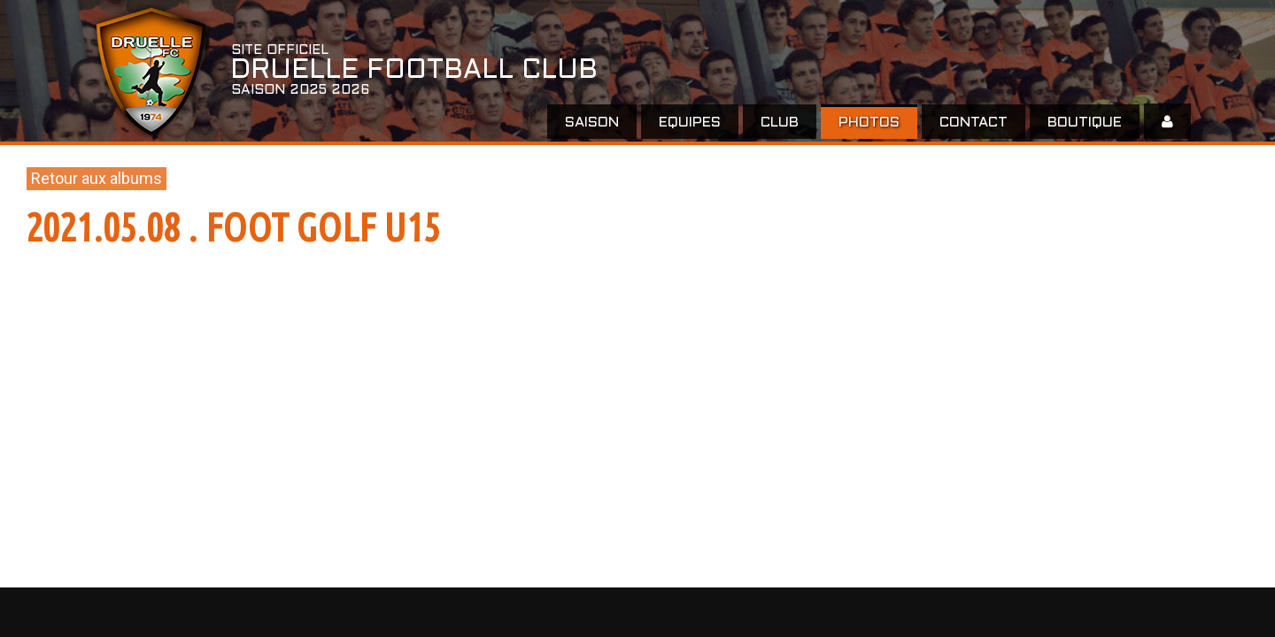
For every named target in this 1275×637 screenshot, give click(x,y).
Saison (592, 122)
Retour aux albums (96, 178)
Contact (973, 122)
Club (780, 122)
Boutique (1084, 122)
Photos (869, 122)
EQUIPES (690, 122)
